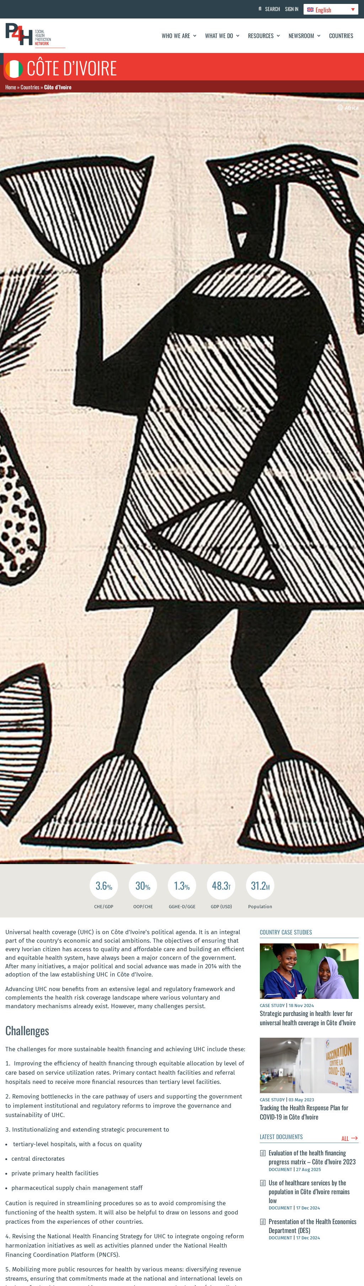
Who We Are (176, 35)
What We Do (219, 35)
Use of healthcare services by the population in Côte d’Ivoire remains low (309, 1191)
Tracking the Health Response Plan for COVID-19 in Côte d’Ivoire (304, 1112)
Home (10, 87)
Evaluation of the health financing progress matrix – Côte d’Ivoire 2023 (312, 1157)
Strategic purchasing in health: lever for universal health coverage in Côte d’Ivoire (308, 1018)
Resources (261, 35)
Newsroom (301, 35)
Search (268, 8)
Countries (341, 35)
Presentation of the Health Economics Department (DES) (313, 1226)
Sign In (289, 8)
